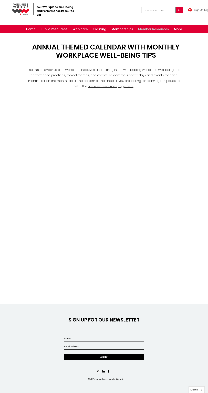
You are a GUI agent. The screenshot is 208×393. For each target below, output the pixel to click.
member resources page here (110, 86)
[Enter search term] (155, 10)
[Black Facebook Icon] (108, 371)
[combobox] (197, 389)
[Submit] (104, 357)
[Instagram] (98, 371)
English (194, 389)
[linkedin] (103, 371)
